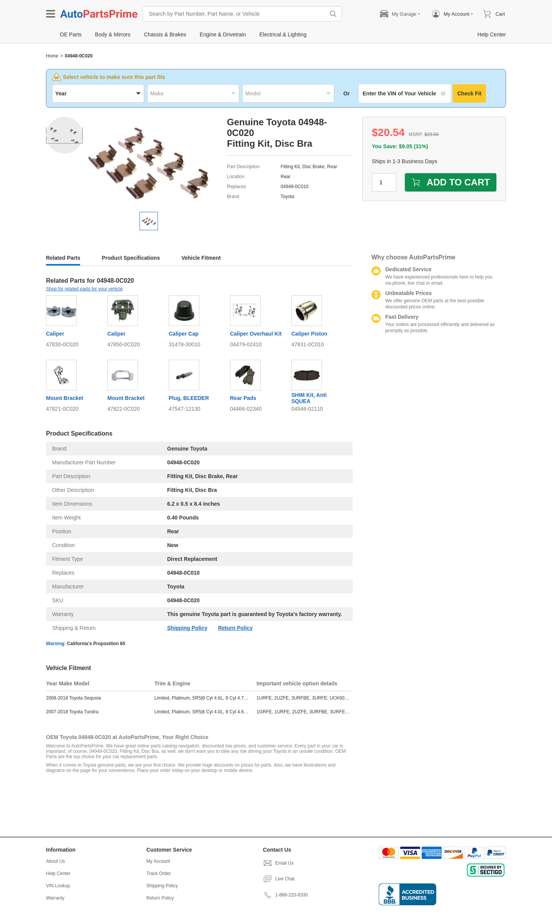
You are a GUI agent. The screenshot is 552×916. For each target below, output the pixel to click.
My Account (158, 861)
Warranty (55, 898)
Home (52, 56)
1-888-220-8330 (285, 895)
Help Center (58, 873)
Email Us (278, 863)
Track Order (158, 873)
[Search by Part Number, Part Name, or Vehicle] (236, 14)
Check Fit (469, 93)
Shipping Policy (187, 628)
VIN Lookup (58, 885)
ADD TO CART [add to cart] (450, 182)
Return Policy (235, 628)
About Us (55, 861)
